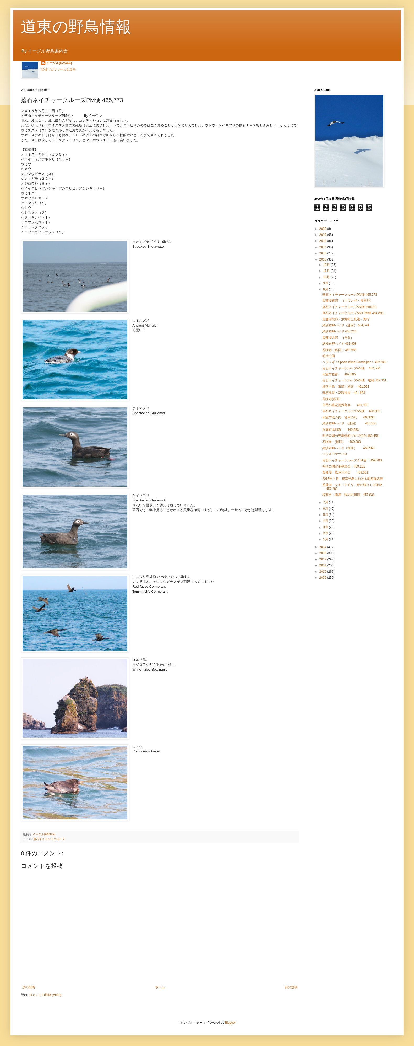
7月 (326, 502)
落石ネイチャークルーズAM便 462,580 (351, 368)
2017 (323, 247)
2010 (323, 572)
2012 (323, 559)
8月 (326, 289)
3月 (326, 527)
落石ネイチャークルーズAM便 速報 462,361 (354, 380)
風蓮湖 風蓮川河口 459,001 (345, 472)
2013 (323, 553)
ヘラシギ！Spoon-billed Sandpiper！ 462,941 (354, 362)
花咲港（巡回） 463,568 (339, 350)
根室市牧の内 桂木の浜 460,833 (348, 417)
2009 (323, 578)
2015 (323, 259)
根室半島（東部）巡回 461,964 (345, 387)
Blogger (230, 1022)
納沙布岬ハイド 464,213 (339, 331)
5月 (326, 515)
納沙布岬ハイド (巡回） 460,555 (349, 423)
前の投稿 (291, 987)
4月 (326, 521)
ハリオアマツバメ (334, 454)
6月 (326, 509)
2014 (323, 547)
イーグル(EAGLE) (59, 63)
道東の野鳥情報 (76, 26)
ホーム (160, 987)
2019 (323, 235)
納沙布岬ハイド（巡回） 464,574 (345, 325)
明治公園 (328, 356)
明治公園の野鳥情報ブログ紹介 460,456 (350, 436)
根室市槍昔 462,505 (339, 374)
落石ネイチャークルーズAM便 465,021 (349, 307)
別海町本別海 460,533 (340, 430)
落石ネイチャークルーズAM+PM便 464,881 (353, 313)
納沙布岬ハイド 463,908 (339, 344)
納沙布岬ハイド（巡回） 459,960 (348, 448)
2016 (323, 253)
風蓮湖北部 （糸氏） (338, 337)
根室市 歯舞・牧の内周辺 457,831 (348, 495)
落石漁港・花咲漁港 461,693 (343, 393)
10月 (327, 277)
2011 (323, 565)
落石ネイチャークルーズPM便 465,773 (349, 294)
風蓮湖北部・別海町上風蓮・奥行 (345, 319)
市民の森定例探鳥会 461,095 (345, 405)
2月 (326, 533)
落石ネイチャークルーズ (49, 839)
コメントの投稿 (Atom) (45, 995)
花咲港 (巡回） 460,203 (341, 442)
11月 (327, 271)
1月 (326, 539)
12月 (327, 265)
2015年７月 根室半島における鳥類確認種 (352, 479)
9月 (326, 283)
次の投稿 (28, 987)
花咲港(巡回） (333, 399)
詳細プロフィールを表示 (58, 70)
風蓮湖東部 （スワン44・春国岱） (349, 300)
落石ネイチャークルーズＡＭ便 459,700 (352, 460)
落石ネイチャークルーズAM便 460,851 (351, 411)
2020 (323, 229)
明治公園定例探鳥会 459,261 (343, 466)
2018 (323, 241)
